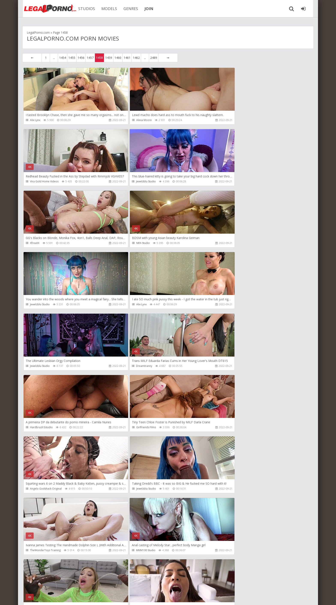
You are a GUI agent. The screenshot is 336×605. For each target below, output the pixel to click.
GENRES (127, 8)
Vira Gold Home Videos (237, 120)
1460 (117, 58)
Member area (52, 585)
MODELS (106, 8)
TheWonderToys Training (238, 366)
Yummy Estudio (136, 551)
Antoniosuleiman (233, 428)
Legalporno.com (46, 8)
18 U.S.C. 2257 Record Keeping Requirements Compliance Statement (158, 597)
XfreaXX (131, 181)
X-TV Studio (133, 489)
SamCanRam (37, 489)
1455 (71, 58)
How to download (83, 585)
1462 (136, 58)
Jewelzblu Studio (40, 181)
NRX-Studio (230, 181)
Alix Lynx (35, 120)
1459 (108, 58)
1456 (81, 58)
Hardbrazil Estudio (138, 305)
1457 (90, 58)
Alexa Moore (134, 120)
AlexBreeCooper (233, 551)
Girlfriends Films (233, 305)
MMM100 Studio (39, 428)
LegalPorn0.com (54, 597)
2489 (153, 58)
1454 (62, 58)
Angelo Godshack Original (46, 366)
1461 (127, 58)
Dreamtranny (38, 305)
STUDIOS (83, 8)
